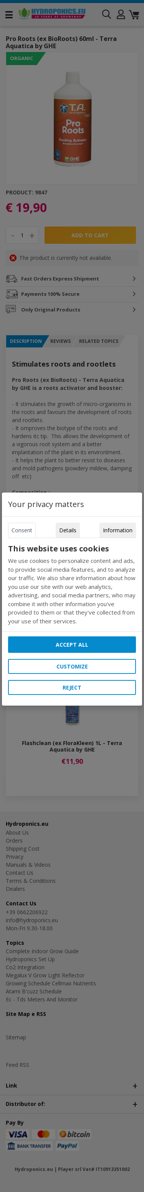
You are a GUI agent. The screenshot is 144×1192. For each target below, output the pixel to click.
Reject (72, 687)
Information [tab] (117, 530)
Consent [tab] (22, 530)
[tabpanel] (72, 584)
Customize (72, 666)
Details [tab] (67, 530)
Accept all (72, 644)
